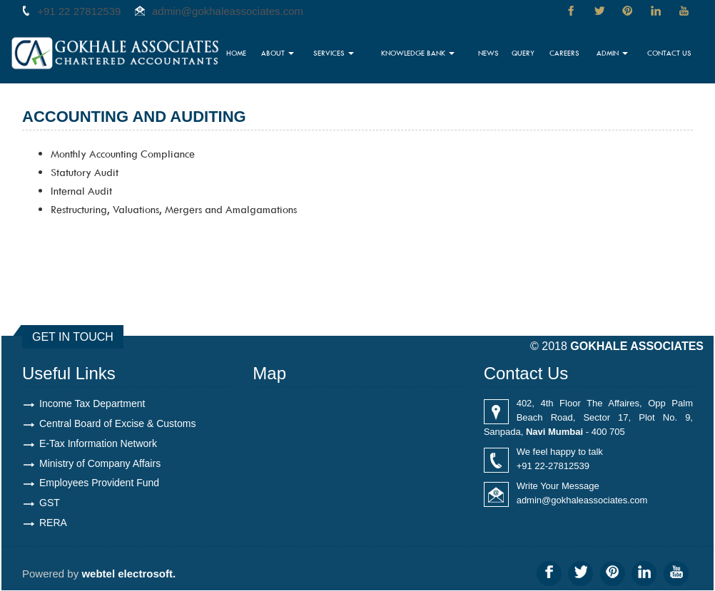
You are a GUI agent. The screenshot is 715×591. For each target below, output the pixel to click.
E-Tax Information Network (98, 443)
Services (340, 53)
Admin (613, 53)
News (492, 53)
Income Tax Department (92, 403)
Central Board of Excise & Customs (117, 423)
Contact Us (670, 53)
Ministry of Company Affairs (100, 463)
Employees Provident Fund (99, 483)
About (284, 53)
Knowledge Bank (423, 53)
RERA (53, 523)
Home (245, 53)
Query (526, 53)
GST (49, 503)
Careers (567, 53)
